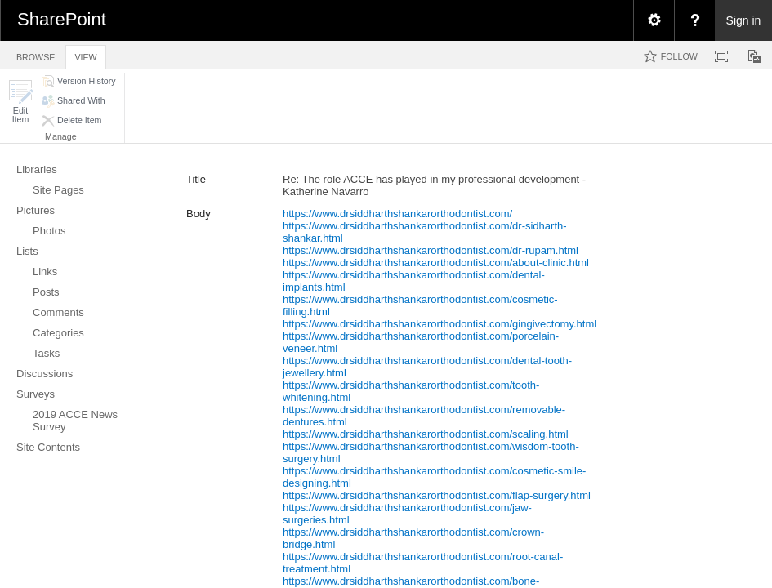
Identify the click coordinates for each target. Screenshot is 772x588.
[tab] (35, 54)
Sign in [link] (743, 20)
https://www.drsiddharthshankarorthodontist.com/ (397, 213)
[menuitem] (653, 20)
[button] (20, 102)
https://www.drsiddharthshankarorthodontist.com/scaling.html (426, 434)
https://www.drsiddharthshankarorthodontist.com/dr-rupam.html (430, 250)
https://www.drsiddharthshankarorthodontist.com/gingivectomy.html (439, 324)
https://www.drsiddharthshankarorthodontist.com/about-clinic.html (436, 262)
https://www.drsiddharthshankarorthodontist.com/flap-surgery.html (437, 495)
